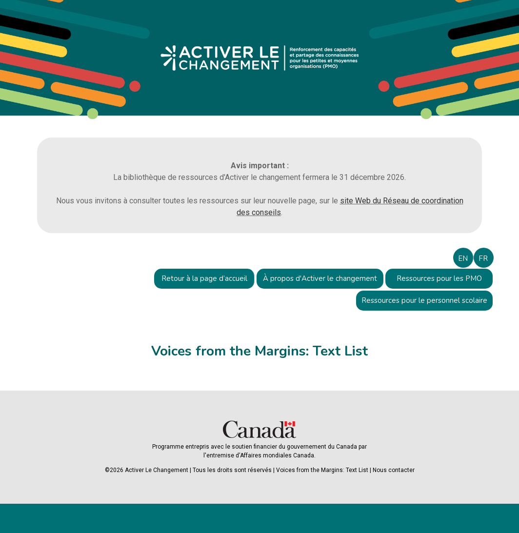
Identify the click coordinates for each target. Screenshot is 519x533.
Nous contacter (394, 470)
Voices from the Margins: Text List (322, 470)
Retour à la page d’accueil (204, 278)
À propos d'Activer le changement (320, 278)
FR (483, 258)
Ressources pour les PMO (439, 278)
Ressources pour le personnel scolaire (424, 300)
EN (463, 258)
